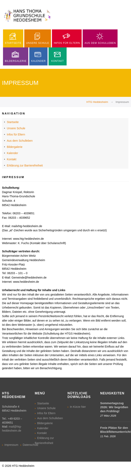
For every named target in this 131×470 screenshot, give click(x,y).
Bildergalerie (14, 146)
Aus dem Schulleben (19, 140)
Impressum (11, 444)
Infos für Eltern (16, 134)
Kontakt (11, 159)
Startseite (13, 122)
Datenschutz (30, 444)
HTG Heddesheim (97, 101)
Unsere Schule (16, 128)
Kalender (12, 153)
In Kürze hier (78, 406)
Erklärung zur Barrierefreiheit (25, 165)
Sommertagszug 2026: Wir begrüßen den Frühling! (114, 407)
